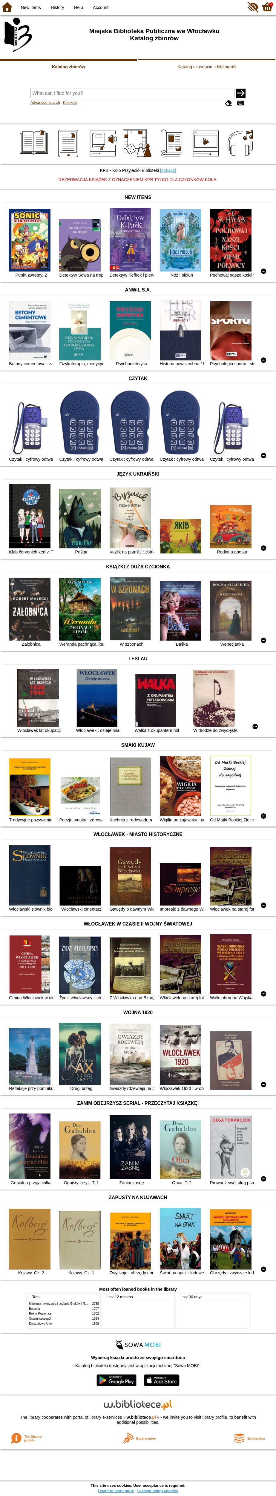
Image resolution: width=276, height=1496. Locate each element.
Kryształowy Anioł (40, 1323)
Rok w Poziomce (40, 1313)
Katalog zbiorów (68, 66)
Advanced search (45, 102)
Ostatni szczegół (40, 1318)
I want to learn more (116, 1491)
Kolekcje (70, 102)
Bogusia (34, 1308)
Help (78, 7)
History (57, 7)
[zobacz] (168, 170)
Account (100, 7)
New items (31, 7)
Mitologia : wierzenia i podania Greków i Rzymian (62, 1303)
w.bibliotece (141, 1417)
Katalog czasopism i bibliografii (206, 66)
